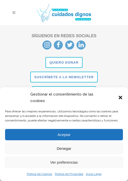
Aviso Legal (93, 174)
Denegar (64, 148)
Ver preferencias (64, 162)
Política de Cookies (39, 174)
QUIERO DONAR (64, 62)
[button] (120, 97)
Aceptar (64, 134)
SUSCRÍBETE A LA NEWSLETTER (64, 77)
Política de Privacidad (69, 174)
